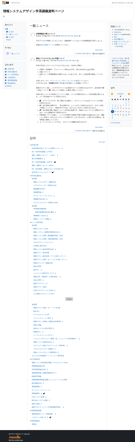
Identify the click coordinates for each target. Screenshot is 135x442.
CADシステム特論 (38, 397)
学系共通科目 (36, 176)
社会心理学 (37, 280)
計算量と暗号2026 (40, 246)
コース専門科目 (37, 222)
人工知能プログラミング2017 (43, 294)
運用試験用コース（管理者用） (43, 414)
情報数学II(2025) (39, 199)
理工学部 (120, 61)
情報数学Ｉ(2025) (39, 215)
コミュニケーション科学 (42, 318)
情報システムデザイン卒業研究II (45, 352)
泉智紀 (34, 424)
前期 (35, 178)
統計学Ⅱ (36, 311)
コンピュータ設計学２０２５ (43, 273)
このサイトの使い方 (39, 417)
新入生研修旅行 (37, 158)
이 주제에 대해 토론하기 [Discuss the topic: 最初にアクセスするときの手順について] (83, 131)
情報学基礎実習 (40, 209)
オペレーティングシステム (42, 196)
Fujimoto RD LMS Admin (69, 36)
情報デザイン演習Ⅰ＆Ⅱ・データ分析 (46, 308)
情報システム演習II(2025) (42, 342)
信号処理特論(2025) (39, 369)
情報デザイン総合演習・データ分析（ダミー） (50, 256)
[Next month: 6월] (127, 94)
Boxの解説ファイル (48, 45)
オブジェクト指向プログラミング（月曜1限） (49, 345)
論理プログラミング (40, 283)
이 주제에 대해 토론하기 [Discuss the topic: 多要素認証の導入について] (83, 53)
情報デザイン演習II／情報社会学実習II (47, 321)
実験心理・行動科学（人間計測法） (46, 277)
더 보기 (69, 299)
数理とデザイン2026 (40, 229)
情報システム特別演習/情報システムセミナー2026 (50, 362)
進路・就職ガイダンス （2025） (44, 155)
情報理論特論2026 (38, 366)
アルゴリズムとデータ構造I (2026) (45, 202)
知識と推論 (37, 325)
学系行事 (35, 145)
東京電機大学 (119, 39)
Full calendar (115, 123)
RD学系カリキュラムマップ (41, 172)
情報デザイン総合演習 (41, 252)
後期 (35, 206)
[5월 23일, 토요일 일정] (128, 111)
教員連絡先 (36, 421)
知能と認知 (36, 404)
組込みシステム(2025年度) (42, 328)
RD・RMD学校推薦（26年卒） (42, 162)
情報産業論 (36, 386)
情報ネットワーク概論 (41, 219)
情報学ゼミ (37, 332)
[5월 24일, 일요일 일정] (112, 115)
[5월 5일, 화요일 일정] (117, 105)
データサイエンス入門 (41, 314)
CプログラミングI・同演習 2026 (44, 185)
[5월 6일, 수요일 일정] (120, 105)
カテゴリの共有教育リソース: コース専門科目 (48, 356)
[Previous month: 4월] (114, 94)
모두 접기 (102, 142)
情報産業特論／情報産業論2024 (43, 373)
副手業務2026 (37, 383)
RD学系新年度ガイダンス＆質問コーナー (46, 148)
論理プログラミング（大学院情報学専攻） (47, 407)
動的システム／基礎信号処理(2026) (46, 232)
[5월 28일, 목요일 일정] (123, 115)
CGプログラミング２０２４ (43, 242)
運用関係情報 (36, 410)
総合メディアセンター (122, 41)
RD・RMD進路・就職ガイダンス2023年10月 (47, 169)
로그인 (130, 3)
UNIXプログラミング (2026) (43, 290)
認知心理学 (37, 266)
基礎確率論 (37, 192)
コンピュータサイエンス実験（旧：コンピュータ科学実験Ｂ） (55, 339)
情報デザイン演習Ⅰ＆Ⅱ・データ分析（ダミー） (50, 259)
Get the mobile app (16, 440)
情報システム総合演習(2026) (43, 249)
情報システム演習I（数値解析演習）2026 (48, 235)
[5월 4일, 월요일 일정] (115, 105)
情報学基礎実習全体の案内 (44, 212)
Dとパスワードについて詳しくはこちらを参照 (62, 81)
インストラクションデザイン (43, 335)
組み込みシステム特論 (40, 400)
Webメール (118, 34)
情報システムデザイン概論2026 (44, 182)
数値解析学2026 (39, 189)
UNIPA (116, 30)
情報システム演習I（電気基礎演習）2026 (48, 239)
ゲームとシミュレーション (41, 390)
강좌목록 (8, 86)
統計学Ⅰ (36, 270)
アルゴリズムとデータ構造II (43, 349)
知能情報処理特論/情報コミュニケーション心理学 (49, 380)
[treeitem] (14, 34)
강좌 (9, 40)
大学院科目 (36, 359)
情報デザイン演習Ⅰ (40, 287)
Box (115, 37)
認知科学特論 (36, 376)
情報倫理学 (36, 393)
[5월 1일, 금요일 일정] (126, 102)
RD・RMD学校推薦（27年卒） (42, 152)
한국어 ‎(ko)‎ (15, 3)
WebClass (117, 32)
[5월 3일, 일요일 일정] (112, 105)
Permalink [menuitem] (99, 50)
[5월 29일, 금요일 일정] (126, 115)
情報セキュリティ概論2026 (43, 263)
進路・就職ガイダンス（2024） (43, 165)
